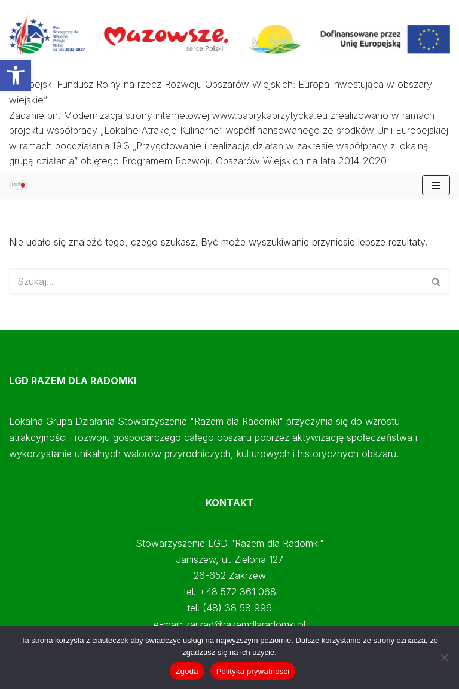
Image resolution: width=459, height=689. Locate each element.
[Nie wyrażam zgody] (444, 657)
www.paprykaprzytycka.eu (270, 115)
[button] (15, 75)
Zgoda (187, 671)
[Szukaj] (216, 281)
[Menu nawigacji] (436, 185)
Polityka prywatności (253, 671)
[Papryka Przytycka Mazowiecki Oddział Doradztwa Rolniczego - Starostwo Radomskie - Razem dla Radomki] (21, 185)
